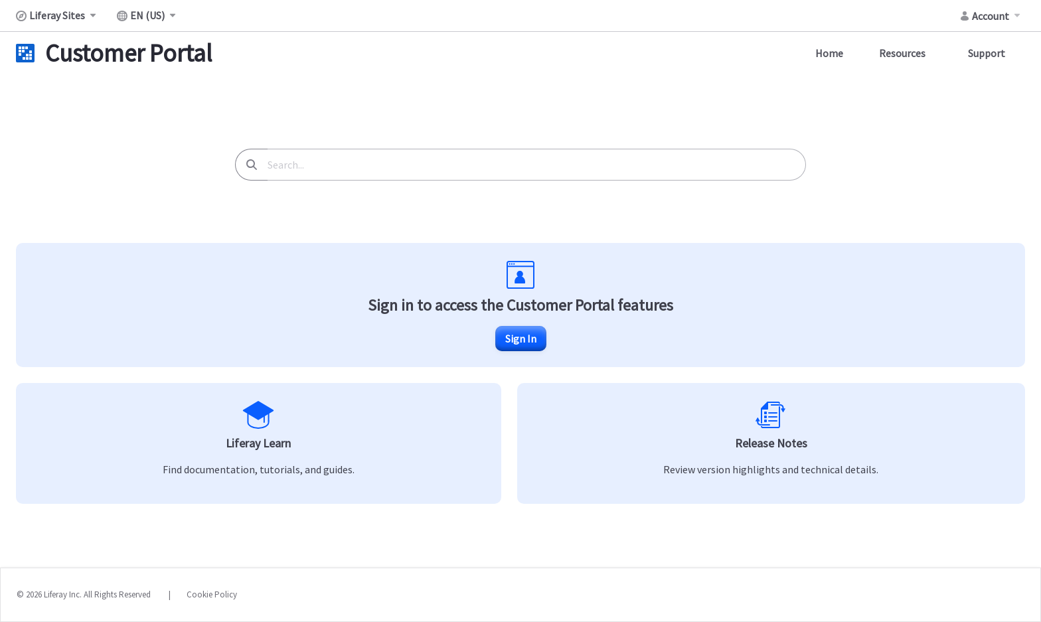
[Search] (251, 164)
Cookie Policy (212, 594)
